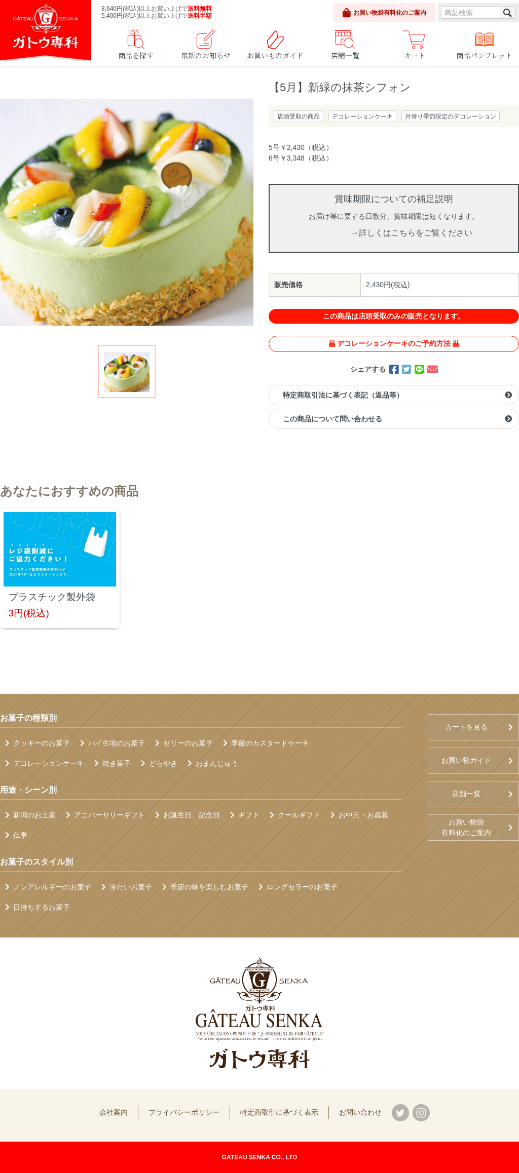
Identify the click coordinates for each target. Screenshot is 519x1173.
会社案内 (113, 1112)
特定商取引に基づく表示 (279, 1112)
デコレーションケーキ (362, 116)
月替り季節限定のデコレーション (450, 116)
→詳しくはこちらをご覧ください (411, 232)
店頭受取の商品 (298, 116)
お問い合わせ (360, 1112)
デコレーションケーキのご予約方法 (394, 343)
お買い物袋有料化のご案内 (384, 12)
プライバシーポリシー (184, 1112)
